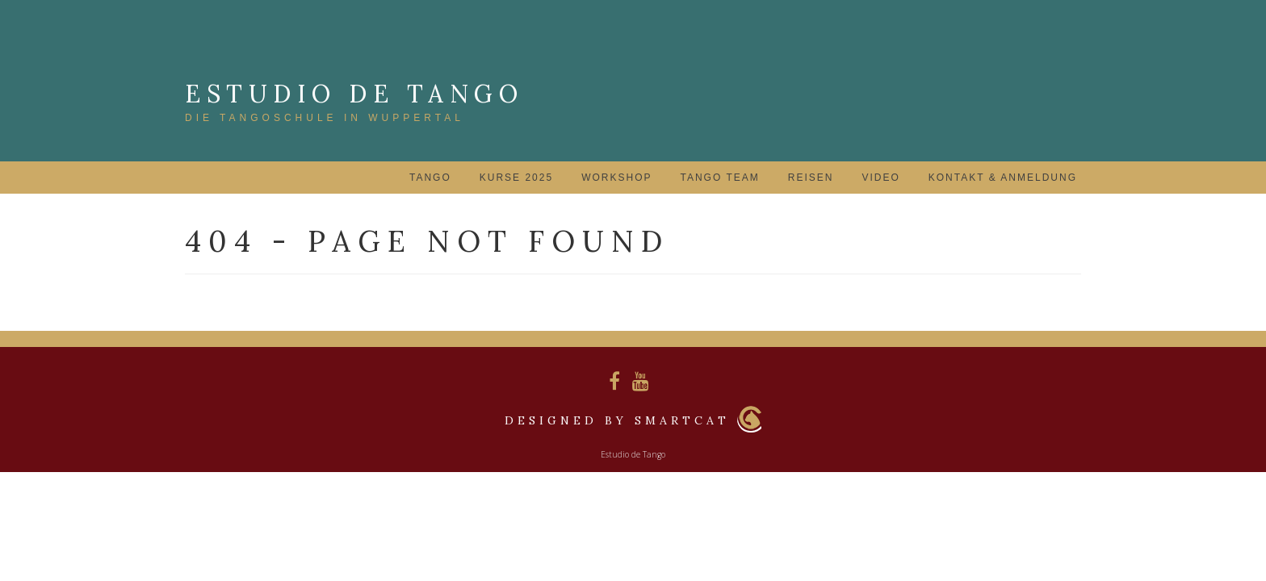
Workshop (616, 177)
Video (880, 177)
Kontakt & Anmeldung (1003, 177)
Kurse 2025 (516, 177)
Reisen (811, 177)
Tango (430, 177)
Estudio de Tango (354, 93)
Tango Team (719, 177)
